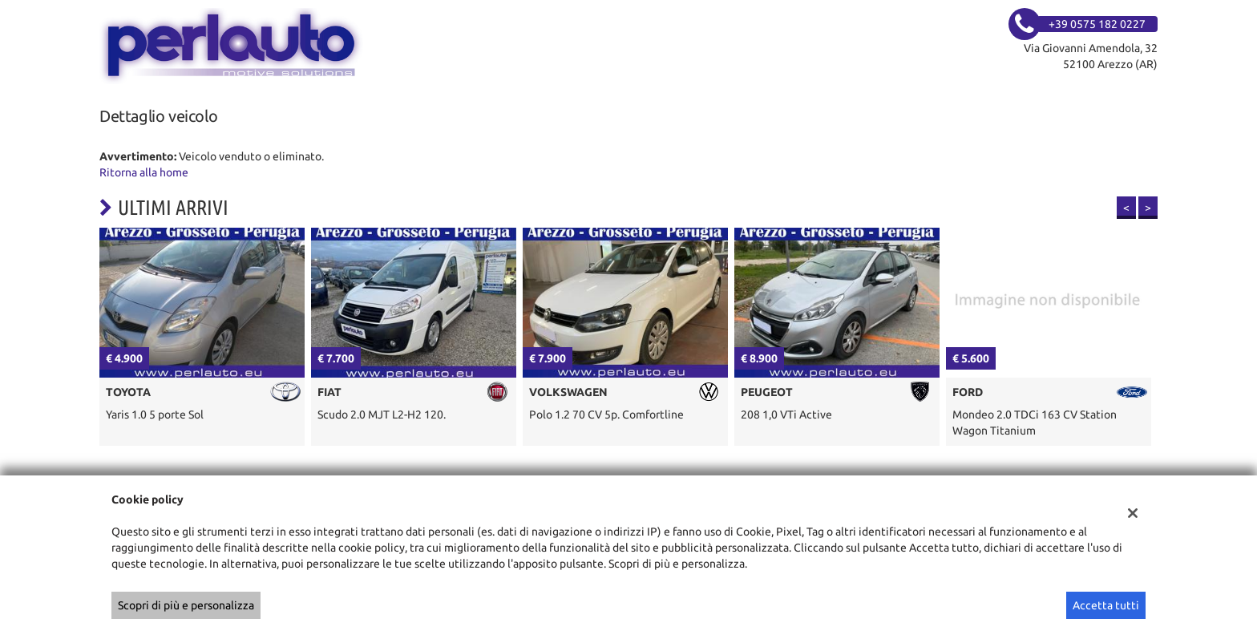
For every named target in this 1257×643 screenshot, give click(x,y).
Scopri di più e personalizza (186, 605)
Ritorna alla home (143, 172)
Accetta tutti (1106, 605)
